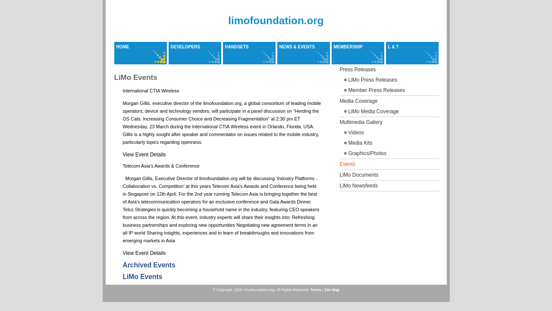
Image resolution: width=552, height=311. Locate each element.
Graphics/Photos (367, 153)
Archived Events (149, 265)
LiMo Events (143, 276)
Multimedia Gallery (361, 122)
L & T (393, 46)
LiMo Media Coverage (373, 111)
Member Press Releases (376, 90)
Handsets (237, 46)
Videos (356, 133)
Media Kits (360, 143)
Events (348, 164)
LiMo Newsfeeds (359, 186)
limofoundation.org (275, 20)
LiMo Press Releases (372, 80)
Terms (315, 290)
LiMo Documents (359, 175)
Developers (185, 46)
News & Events (297, 46)
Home (122, 46)
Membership (348, 46)
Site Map (331, 290)
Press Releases (358, 70)
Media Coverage (359, 101)
